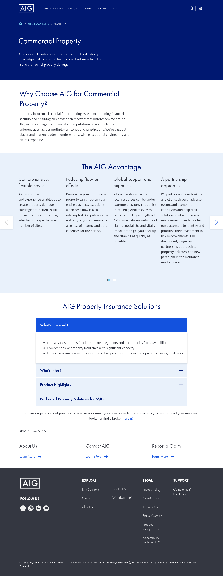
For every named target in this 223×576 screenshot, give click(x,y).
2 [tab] (114, 280)
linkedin (38, 508)
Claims (72, 8)
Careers (88, 8)
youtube (46, 508)
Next (216, 222)
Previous (6, 222)
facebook (23, 508)
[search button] (191, 8)
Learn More (27, 456)
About (102, 8)
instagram (31, 508)
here (128, 418)
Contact (117, 8)
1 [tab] (108, 280)
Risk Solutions (53, 8)
